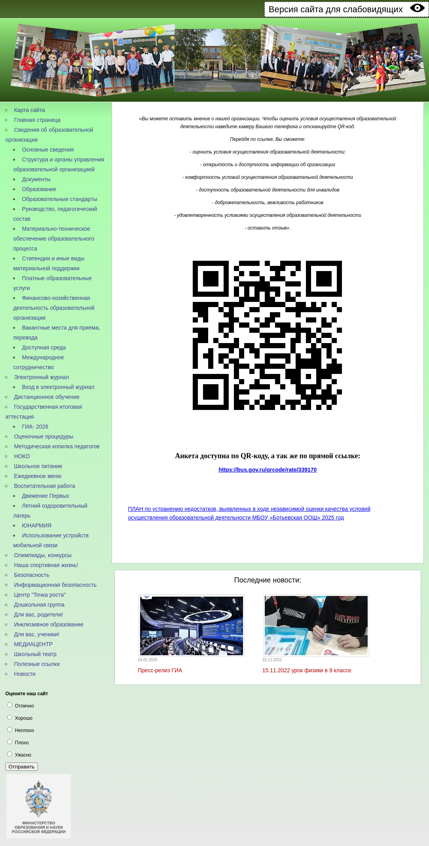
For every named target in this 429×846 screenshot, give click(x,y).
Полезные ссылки (36, 664)
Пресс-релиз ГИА (160, 670)
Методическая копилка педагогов (56, 446)
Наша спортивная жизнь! (46, 565)
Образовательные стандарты (59, 199)
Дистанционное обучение (47, 397)
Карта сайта (29, 110)
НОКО (22, 456)
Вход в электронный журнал (58, 387)
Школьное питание (38, 466)
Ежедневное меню (37, 476)
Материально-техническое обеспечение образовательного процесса (53, 239)
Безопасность (31, 575)
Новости (24, 674)
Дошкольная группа (39, 604)
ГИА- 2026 (35, 426)
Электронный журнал (41, 377)
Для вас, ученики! (36, 634)
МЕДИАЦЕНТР (33, 644)
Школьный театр (35, 654)
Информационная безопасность (55, 585)
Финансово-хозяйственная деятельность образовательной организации (53, 308)
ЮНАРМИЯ (36, 525)
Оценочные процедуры (43, 436)
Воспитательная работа (44, 486)
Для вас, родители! (38, 614)
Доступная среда (44, 347)
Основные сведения (48, 149)
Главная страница (37, 120)
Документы (36, 179)
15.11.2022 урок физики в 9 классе (306, 670)
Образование (39, 189)
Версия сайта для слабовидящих (347, 9)
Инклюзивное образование (48, 624)
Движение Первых (45, 496)
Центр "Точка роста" (40, 595)
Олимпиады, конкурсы (42, 555)
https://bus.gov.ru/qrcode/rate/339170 (267, 470)
